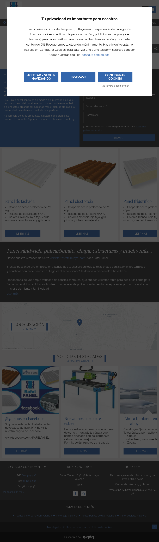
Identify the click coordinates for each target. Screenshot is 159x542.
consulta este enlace (95, 55)
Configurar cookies (115, 77)
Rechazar (78, 76)
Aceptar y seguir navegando (41, 76)
